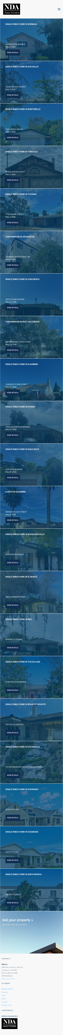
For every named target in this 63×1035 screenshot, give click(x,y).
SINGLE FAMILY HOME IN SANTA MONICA (23, 874)
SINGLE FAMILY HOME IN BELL (18, 619)
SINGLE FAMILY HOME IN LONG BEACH (22, 279)
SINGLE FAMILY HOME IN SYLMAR (20, 406)
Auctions (5, 992)
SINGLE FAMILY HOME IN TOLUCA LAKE (22, 661)
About (4, 999)
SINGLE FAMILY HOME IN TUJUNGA (20, 194)
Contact (5, 1002)
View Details (12, 52)
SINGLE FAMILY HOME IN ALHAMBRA (21, 364)
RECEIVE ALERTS (7, 989)
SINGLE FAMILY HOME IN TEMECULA (21, 151)
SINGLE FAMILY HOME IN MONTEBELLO (22, 109)
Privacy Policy (7, 1005)
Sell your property (17, 920)
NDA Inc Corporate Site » (10, 1016)
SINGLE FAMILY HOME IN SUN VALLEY (22, 66)
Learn (4, 995)
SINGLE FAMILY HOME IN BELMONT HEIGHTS (25, 704)
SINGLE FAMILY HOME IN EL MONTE (21, 576)
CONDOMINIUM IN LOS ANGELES (19, 236)
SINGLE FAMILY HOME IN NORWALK (21, 24)
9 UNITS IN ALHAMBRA (15, 491)
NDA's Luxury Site (8, 979)
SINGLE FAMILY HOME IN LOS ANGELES (22, 746)
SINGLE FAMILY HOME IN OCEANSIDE (21, 789)
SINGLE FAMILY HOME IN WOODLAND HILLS (24, 534)
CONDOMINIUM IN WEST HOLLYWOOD (22, 321)
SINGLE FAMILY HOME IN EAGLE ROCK (22, 449)
